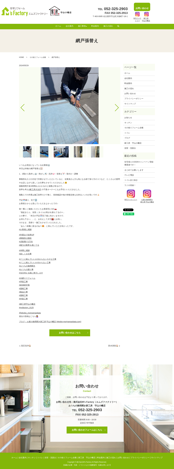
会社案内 (69, 25)
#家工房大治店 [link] (35, 189)
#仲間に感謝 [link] (24, 250)
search (119, 26)
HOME (21, 56)
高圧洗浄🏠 (26, 345)
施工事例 (81, 25)
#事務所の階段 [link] (25, 237)
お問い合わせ (130, 93)
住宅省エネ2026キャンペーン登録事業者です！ (138, 162)
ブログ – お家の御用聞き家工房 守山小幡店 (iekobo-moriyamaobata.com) (50, 321)
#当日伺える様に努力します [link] (31, 272)
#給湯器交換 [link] (24, 284)
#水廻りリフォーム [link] (27, 277)
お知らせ (128, 117)
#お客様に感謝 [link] (25, 229)
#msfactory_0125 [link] (26, 307)
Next (119, 106)
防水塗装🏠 (113, 345)
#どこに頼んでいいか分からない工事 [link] (35, 262)
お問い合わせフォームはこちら (87, 429)
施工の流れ (109, 25)
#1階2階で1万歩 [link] (26, 241)
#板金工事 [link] (23, 291)
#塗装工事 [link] (23, 281)
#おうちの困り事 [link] (26, 269)
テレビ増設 (129, 174)
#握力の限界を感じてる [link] (29, 244)
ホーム (57, 25)
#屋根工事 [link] (23, 288)
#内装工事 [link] (23, 298)
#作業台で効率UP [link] (26, 234)
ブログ (127, 137)
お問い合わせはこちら (70, 332)
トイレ (127, 132)
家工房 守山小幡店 (133, 142)
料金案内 (95, 25)
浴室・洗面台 (130, 147)
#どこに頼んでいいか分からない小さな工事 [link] (37, 258)
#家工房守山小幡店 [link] (27, 303)
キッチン (128, 122)
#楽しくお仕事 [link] (25, 253)
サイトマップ (130, 103)
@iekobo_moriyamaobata (30, 312)
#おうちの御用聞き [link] (27, 265)
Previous (20, 106)
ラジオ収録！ (130, 184)
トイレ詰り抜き (131, 179)
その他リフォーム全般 (38, 56)
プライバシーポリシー (133, 98)
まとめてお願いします (133, 169)
